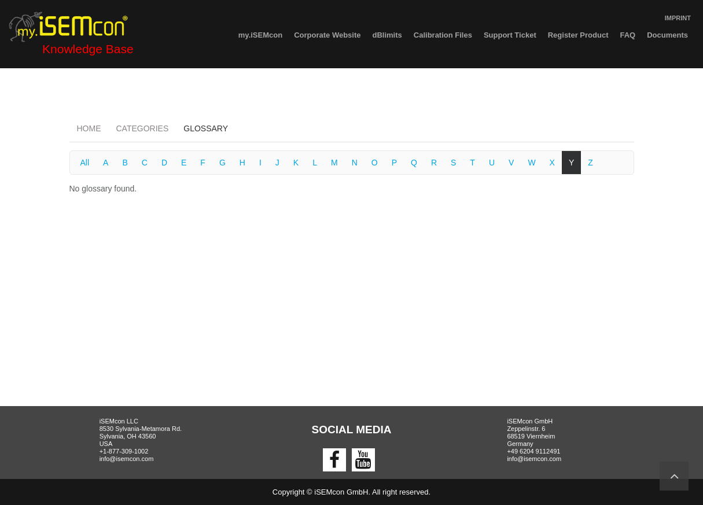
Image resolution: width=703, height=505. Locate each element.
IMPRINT (678, 17)
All (85, 162)
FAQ (627, 35)
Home (89, 128)
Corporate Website (327, 35)
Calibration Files (443, 35)
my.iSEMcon (260, 35)
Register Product (578, 35)
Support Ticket (510, 35)
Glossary (205, 128)
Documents (667, 35)
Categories (142, 128)
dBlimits (387, 35)
